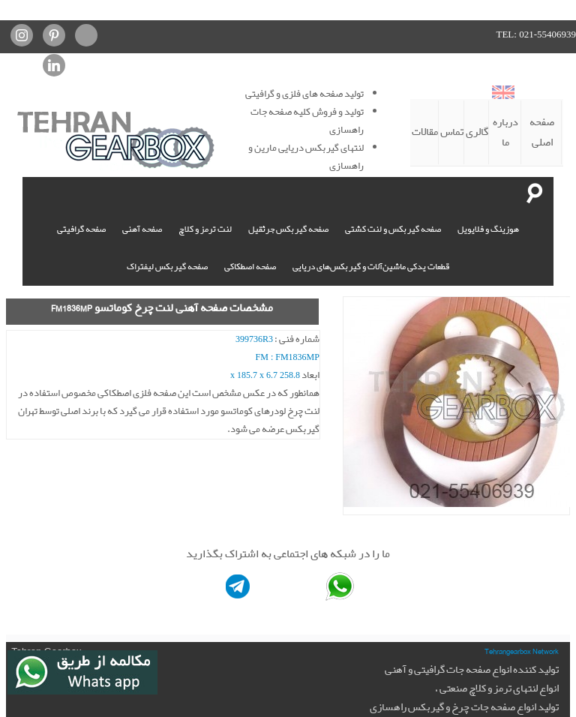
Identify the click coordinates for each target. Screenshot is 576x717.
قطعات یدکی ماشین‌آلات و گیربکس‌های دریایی (370, 266)
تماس (452, 132)
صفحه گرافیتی (81, 228)
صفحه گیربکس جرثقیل (288, 228)
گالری (477, 132)
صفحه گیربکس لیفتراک (167, 266)
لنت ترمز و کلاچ (205, 228)
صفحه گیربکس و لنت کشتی (393, 228)
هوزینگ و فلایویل (488, 228)
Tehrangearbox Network (521, 651)
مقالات (425, 132)
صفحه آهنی (142, 228)
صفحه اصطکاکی (250, 266)
